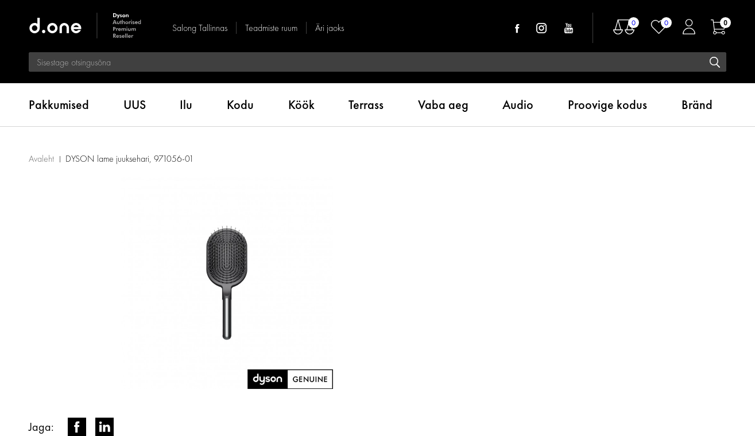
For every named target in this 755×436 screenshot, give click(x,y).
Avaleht (41, 159)
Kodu (240, 104)
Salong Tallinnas (199, 28)
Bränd (697, 104)
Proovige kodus (607, 104)
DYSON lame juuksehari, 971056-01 (129, 159)
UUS (134, 104)
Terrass (366, 104)
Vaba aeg (443, 104)
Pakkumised (59, 104)
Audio (517, 104)
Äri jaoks (329, 28)
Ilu (186, 104)
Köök (301, 104)
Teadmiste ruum (271, 28)
